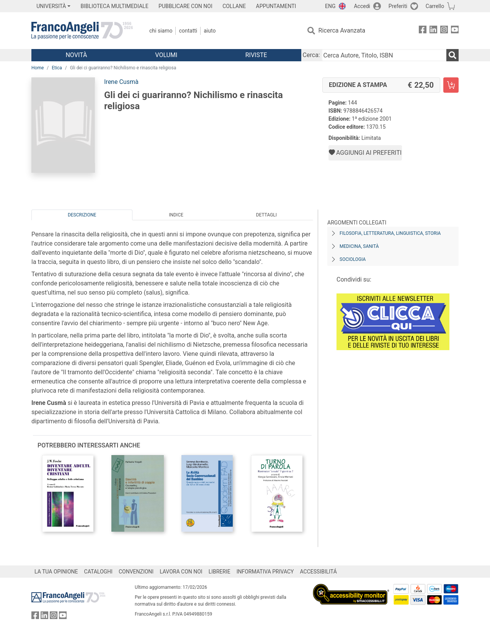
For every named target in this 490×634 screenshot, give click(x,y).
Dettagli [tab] (266, 215)
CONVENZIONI (136, 571)
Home (37, 67)
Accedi (362, 6)
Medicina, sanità (359, 246)
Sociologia (353, 259)
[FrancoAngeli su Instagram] (444, 31)
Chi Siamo (160, 31)
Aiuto (210, 31)
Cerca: (311, 55)
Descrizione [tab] (82, 215)
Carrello (435, 6)
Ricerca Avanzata (342, 30)
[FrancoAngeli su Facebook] (422, 31)
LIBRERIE (219, 571)
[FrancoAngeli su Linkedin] (433, 31)
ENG (330, 6)
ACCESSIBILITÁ (318, 571)
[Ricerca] (452, 55)
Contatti (188, 31)
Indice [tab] (176, 215)
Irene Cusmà (121, 81)
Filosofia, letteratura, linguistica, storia (390, 233)
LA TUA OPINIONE (56, 571)
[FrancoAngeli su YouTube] (455, 31)
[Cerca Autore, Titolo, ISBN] (384, 55)
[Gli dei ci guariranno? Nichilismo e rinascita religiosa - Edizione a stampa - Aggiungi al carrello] (451, 85)
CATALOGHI (98, 571)
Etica (57, 67)
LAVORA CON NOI (181, 571)
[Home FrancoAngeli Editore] (82, 30)
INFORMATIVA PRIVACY (265, 571)
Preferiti (398, 6)
